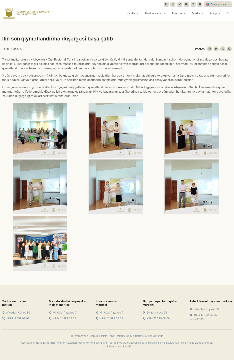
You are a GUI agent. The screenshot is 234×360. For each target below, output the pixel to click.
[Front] (26, 13)
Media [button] (196, 13)
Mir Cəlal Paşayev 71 (63, 312)
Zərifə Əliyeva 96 (155, 312)
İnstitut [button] (131, 13)
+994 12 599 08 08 (15, 318)
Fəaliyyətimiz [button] (154, 13)
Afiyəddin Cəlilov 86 (16, 312)
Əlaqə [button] (213, 13)
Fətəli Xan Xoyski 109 (204, 309)
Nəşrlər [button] (177, 13)
